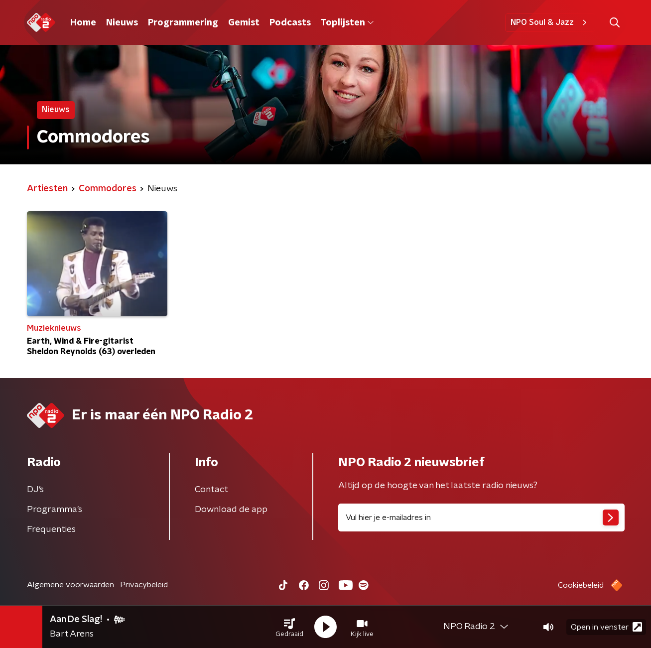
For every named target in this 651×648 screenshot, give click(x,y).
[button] (289, 627)
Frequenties (51, 529)
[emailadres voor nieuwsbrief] (481, 517)
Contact (211, 489)
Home (83, 22)
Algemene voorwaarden (70, 585)
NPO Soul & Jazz (550, 22)
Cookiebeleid (581, 585)
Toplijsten (347, 22)
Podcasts (290, 22)
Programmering (183, 22)
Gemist (244, 22)
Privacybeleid (144, 585)
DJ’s (35, 489)
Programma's (54, 509)
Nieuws (122, 22)
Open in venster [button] (606, 627)
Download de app (231, 509)
